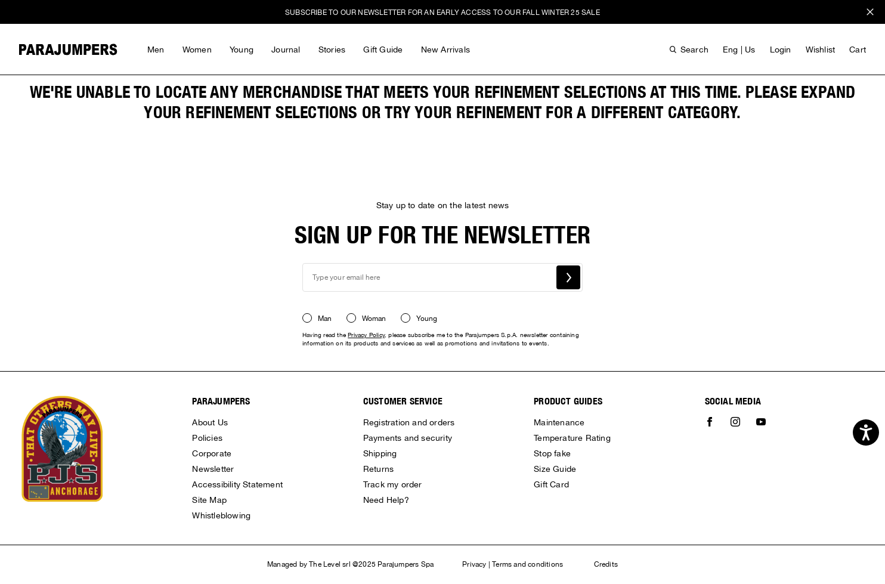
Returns (378, 469)
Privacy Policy (366, 334)
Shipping (380, 453)
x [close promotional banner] (870, 13)
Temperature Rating (572, 438)
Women (197, 49)
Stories (331, 49)
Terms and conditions (527, 564)
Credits (606, 564)
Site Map (209, 500)
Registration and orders (409, 422)
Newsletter (213, 469)
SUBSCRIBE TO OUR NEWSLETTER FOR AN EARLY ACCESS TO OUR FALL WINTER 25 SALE (442, 12)
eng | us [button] (739, 49)
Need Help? (386, 500)
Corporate (211, 453)
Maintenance (559, 422)
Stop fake (552, 453)
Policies (207, 438)
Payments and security (407, 438)
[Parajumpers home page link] (68, 49)
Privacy (474, 564)
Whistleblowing (221, 515)
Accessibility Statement (237, 484)
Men (156, 49)
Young (241, 49)
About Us (210, 422)
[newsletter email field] (442, 277)
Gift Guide (383, 49)
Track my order (392, 484)
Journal (285, 49)
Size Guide (555, 469)
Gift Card (551, 484)
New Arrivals (445, 49)
